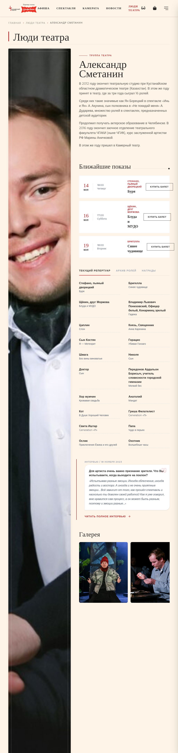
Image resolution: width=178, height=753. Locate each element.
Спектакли (66, 8)
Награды (149, 270)
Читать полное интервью (108, 516)
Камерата (91, 8)
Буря (131, 191)
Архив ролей (126, 270)
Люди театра (134, 8)
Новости (113, 8)
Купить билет (159, 186)
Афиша (44, 8)
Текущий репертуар (95, 270)
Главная (14, 22)
